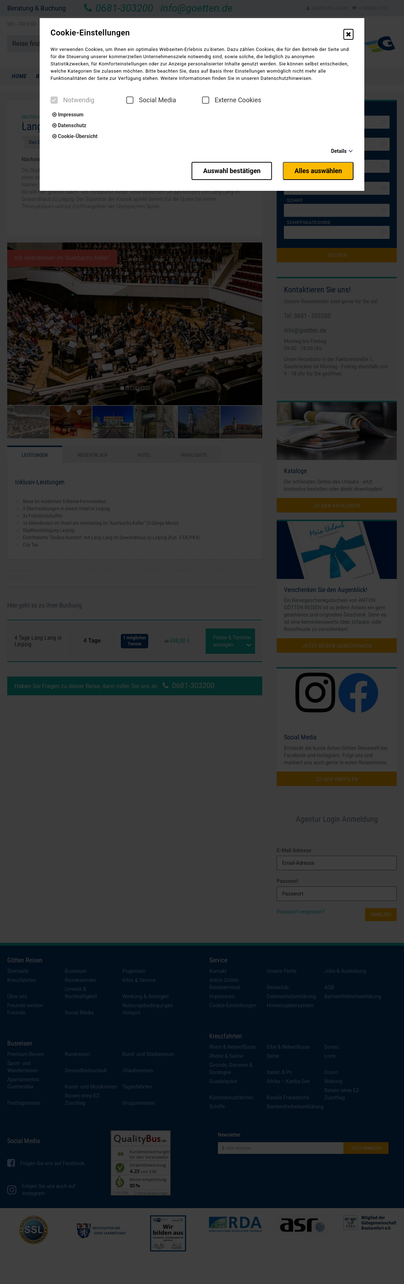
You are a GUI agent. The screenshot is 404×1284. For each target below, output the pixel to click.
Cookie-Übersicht (74, 136)
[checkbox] (54, 100)
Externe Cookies (231, 100)
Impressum (67, 114)
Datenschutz (69, 125)
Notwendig (72, 100)
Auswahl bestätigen (231, 171)
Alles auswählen (318, 171)
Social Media (151, 100)
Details (339, 151)
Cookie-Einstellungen (90, 33)
